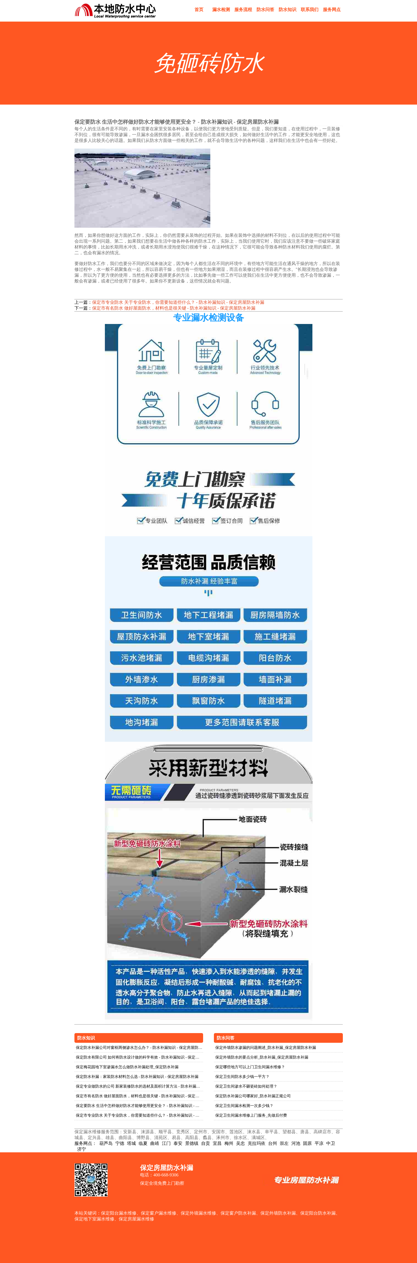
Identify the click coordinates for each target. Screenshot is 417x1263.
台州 (272, 1143)
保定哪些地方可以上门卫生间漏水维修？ (250, 1067)
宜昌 (217, 1143)
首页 (199, 9)
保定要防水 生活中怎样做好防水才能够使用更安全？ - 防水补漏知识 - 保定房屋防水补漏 (139, 1106)
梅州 (228, 1143)
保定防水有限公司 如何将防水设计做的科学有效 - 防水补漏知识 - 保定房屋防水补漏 (139, 1057)
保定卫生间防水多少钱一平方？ (242, 1077)
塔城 (131, 1143)
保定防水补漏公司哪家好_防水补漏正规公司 (253, 1096)
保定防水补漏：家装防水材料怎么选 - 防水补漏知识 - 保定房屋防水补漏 (137, 1077)
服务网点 (332, 9)
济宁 (81, 1149)
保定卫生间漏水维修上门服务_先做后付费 (251, 1115)
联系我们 (309, 9)
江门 (166, 1143)
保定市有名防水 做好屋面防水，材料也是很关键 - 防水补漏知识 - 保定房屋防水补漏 (174, 308)
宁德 (119, 1143)
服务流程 (243, 9)
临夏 (143, 1143)
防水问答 (265, 9)
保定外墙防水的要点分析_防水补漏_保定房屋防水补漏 (261, 1057)
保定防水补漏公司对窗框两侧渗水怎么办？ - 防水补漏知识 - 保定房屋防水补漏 (139, 1048)
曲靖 (154, 1143)
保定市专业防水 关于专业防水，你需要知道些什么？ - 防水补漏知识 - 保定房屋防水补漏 (178, 302)
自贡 (205, 1143)
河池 (295, 1143)
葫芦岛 (106, 1143)
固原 (307, 1143)
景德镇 (191, 1143)
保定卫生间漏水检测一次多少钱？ (244, 1106)
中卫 (330, 1143)
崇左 (284, 1143)
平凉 (319, 1143)
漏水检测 (221, 9)
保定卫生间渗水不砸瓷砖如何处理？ (246, 1086)
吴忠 (240, 1143)
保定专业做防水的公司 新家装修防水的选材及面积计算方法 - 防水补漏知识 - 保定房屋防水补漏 (139, 1086)
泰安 (177, 1143)
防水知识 (287, 9)
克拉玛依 (256, 1143)
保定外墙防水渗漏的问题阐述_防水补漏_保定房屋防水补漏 (265, 1048)
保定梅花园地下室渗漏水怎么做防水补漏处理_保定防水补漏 (127, 1067)
